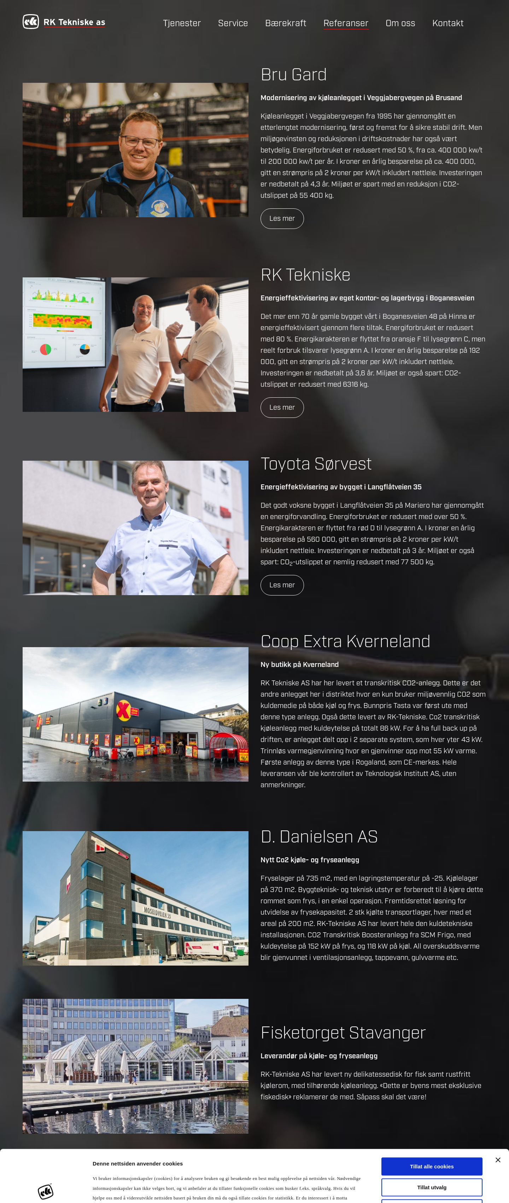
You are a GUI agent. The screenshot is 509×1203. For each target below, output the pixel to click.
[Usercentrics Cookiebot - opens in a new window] (46, 1189)
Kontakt (448, 23)
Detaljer (382, 1189)
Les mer (282, 218)
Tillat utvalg (431, 1135)
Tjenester (182, 23)
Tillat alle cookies (432, 1114)
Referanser (346, 23)
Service (233, 23)
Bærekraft (285, 23)
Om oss (400, 23)
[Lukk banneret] (498, 1107)
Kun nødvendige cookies (431, 1156)
